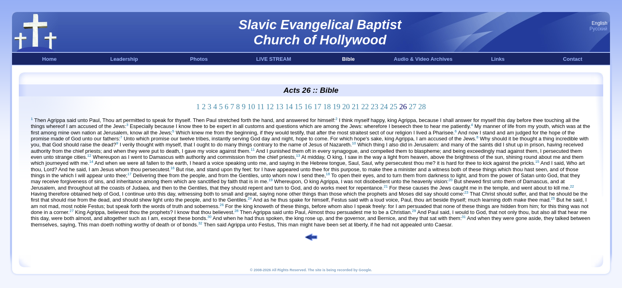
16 (308, 106)
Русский (599, 29)
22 (365, 106)
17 (317, 106)
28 (422, 106)
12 (270, 106)
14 (289, 106)
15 (298, 106)
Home (49, 59)
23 (374, 106)
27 (412, 106)
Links (498, 59)
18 (327, 106)
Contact (572, 59)
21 (355, 106)
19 (336, 106)
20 (346, 106)
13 (279, 106)
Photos (199, 59)
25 (393, 106)
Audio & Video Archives (423, 59)
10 (251, 106)
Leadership (124, 59)
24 (384, 106)
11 (260, 106)
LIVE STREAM (273, 59)
